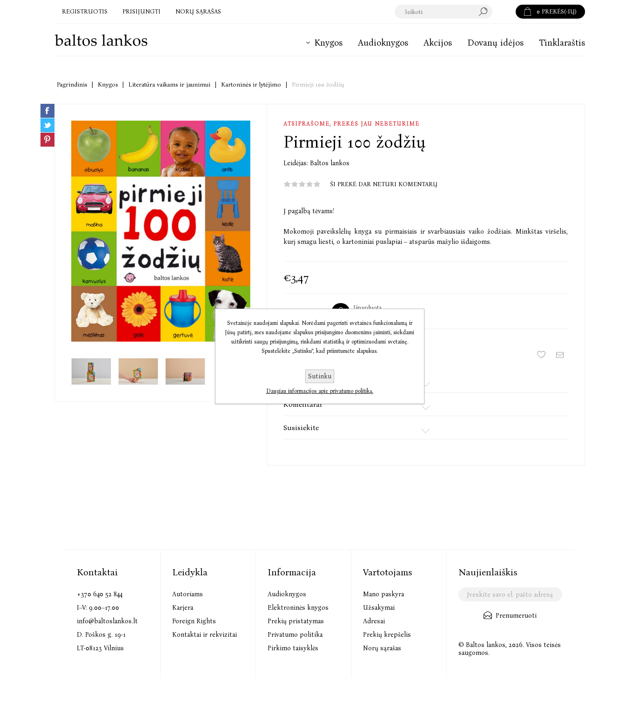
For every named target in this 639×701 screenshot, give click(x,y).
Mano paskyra (383, 594)
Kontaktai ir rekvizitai (204, 635)
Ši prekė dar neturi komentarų (383, 184)
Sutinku (319, 376)
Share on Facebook (47, 111)
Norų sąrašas (382, 648)
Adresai (374, 621)
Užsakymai (379, 608)
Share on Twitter (47, 125)
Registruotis (85, 11)
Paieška (504, 12)
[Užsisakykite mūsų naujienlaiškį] (510, 594)
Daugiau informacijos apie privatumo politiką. (319, 391)
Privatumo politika (295, 635)
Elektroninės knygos (298, 608)
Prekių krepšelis (387, 635)
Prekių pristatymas (296, 621)
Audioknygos (287, 594)
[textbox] (443, 12)
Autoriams (187, 594)
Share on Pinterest (47, 140)
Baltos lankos (330, 163)
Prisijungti (141, 11)
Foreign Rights (194, 621)
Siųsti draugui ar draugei (560, 355)
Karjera (182, 608)
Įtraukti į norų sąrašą (541, 355)
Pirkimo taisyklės (293, 648)
